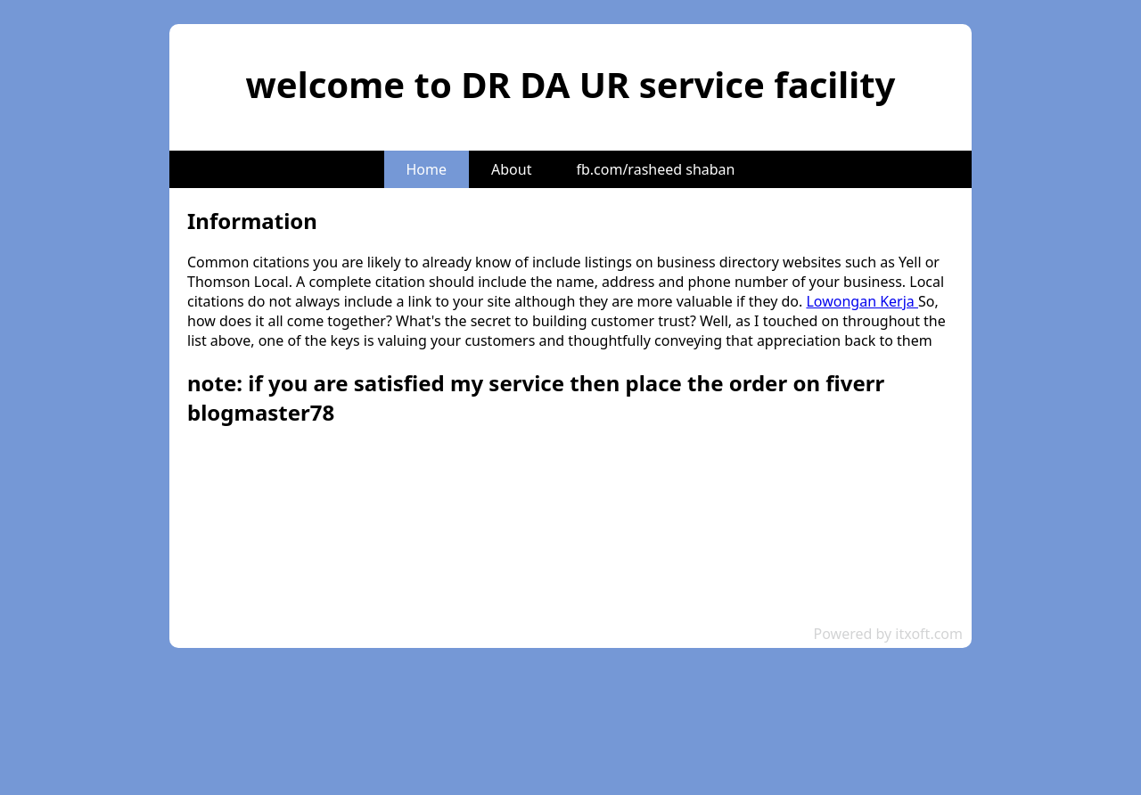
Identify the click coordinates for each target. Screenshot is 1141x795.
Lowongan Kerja (862, 301)
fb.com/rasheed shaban (655, 169)
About (511, 169)
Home (426, 169)
